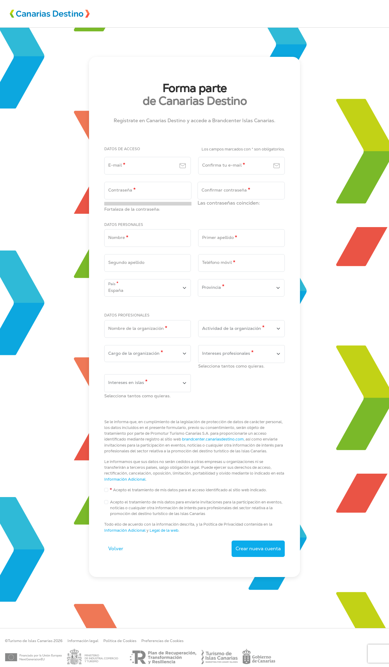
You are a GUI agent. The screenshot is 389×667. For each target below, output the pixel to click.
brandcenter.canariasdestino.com (213, 439)
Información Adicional (125, 479)
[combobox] (241, 328)
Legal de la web (164, 530)
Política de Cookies (119, 640)
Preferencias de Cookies (162, 640)
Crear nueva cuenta (258, 548)
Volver (115, 548)
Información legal (82, 640)
